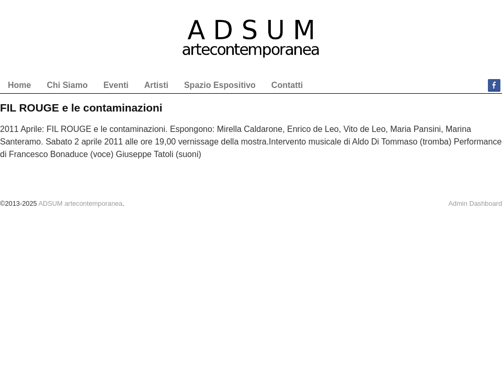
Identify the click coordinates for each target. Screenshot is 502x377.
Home (19, 85)
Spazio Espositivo (220, 85)
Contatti (287, 85)
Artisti (156, 85)
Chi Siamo (67, 85)
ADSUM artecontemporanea (80, 203)
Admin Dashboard (475, 203)
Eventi (116, 85)
